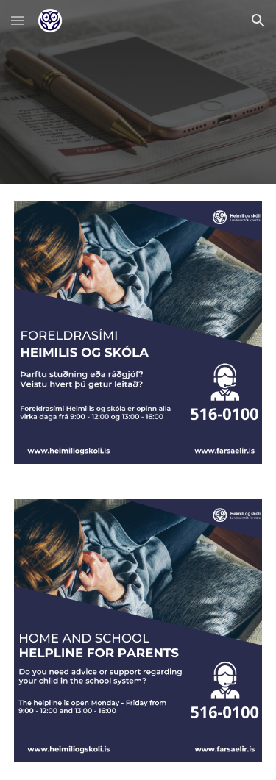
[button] (17, 20)
